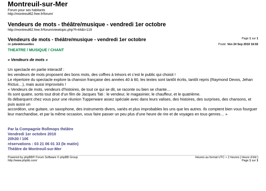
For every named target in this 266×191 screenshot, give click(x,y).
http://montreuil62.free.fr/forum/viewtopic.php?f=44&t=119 (50, 30)
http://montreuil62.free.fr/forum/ (30, 14)
